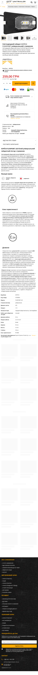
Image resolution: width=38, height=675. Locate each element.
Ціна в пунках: (14, 103)
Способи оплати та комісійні (10, 603)
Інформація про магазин (9, 598)
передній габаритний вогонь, (19, 130)
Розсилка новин (6, 592)
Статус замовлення (7, 563)
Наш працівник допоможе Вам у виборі (20, 116)
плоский (22, 133)
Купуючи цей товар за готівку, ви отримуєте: (18, 105)
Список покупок (6, 583)
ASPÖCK (11, 68)
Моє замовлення (8, 560)
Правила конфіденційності (9, 608)
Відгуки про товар (9, 140)
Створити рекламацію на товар (11, 567)
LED (13, 126)
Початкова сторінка (13, 6)
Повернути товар (7, 570)
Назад (2, 6)
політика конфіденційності (18, 651)
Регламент (5, 606)
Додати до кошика (21, 83)
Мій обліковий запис (9, 575)
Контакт (4, 572)
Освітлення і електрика (24, 6)
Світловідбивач (15, 131)
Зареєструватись (7, 578)
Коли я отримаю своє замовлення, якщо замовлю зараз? (20, 96)
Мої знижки (5, 590)
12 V (9, 128)
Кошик (4, 581)
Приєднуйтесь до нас (10, 633)
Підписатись (19, 646)
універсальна (16, 124)
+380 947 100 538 (15, 118)
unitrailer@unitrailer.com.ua (11, 662)
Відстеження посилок (8, 565)
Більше (33, 335)
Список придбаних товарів (9, 585)
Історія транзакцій (7, 587)
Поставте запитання (10, 144)
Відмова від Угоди (7, 611)
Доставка (5, 601)
